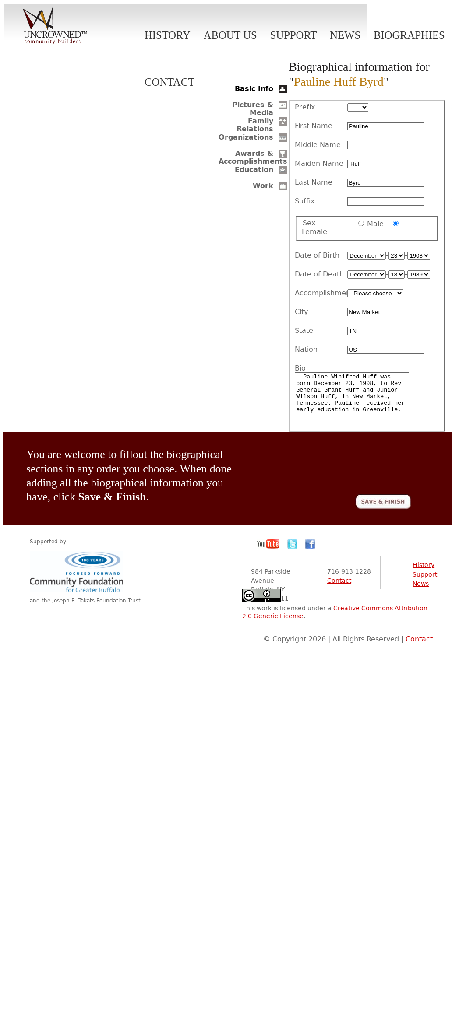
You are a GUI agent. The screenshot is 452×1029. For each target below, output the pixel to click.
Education (254, 169)
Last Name (313, 182)
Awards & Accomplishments (253, 157)
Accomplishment (321, 293)
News (345, 35)
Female (314, 232)
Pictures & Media (252, 109)
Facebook (310, 552)
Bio (300, 368)
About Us (230, 35)
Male (375, 224)
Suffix (304, 201)
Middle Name (318, 145)
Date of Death (319, 274)
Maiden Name (319, 164)
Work (263, 186)
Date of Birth (317, 255)
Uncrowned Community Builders (55, 26)
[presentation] (344, 472)
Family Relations (255, 125)
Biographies (409, 35)
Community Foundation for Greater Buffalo (78, 579)
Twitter (292, 552)
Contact (169, 82)
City (301, 312)
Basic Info (254, 88)
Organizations (246, 137)
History (168, 35)
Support (293, 35)
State (304, 331)
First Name (313, 126)
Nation (306, 350)
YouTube (268, 552)
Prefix (305, 107)
